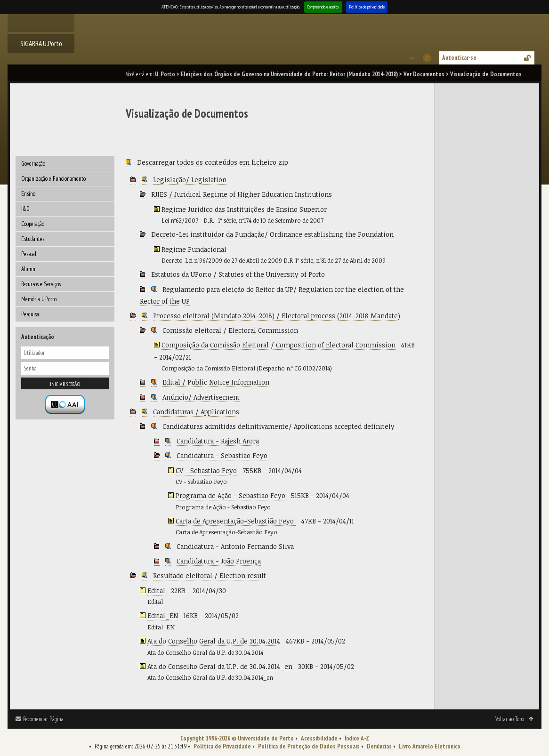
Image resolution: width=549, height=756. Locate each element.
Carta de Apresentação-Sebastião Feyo (236, 520)
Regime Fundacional (193, 249)
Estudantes (32, 239)
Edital (156, 590)
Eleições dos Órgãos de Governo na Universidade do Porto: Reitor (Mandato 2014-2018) (289, 74)
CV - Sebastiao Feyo (206, 470)
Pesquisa (30, 314)
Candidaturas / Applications (196, 411)
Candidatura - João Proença (219, 560)
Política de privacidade (367, 7)
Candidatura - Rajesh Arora (218, 440)
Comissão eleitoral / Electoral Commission (230, 330)
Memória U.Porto (39, 299)
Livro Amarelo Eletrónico (429, 746)
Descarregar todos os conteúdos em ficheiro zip (212, 162)
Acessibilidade (319, 738)
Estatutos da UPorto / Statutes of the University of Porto (238, 274)
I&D (25, 209)
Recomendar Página (43, 719)
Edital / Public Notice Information (215, 382)
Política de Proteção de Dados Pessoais (309, 746)
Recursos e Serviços (41, 284)
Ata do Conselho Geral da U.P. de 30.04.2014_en (219, 666)
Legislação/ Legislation (189, 179)
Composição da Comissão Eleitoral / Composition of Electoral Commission (278, 344)
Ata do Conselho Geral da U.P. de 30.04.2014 (213, 640)
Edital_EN (162, 615)
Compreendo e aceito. (323, 7)
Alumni (29, 269)
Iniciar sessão (65, 383)
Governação (33, 164)
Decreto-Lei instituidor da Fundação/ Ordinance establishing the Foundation (272, 234)
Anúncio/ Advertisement (201, 397)
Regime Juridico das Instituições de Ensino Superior (244, 209)
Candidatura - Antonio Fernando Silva (235, 546)
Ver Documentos (424, 74)
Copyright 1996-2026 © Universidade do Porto (237, 738)
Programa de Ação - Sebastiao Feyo (230, 495)
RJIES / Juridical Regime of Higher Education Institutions (241, 194)
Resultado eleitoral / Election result (209, 575)
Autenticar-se (459, 58)
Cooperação (32, 224)
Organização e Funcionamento (53, 179)
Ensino (28, 194)
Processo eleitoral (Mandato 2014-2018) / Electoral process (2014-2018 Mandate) (276, 315)
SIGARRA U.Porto (41, 43)
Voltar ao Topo (509, 719)
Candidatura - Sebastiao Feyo (222, 455)
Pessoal (28, 254)
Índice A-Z (357, 738)
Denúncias (379, 746)
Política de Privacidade (222, 746)
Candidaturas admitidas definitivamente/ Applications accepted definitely (278, 426)
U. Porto (165, 74)
